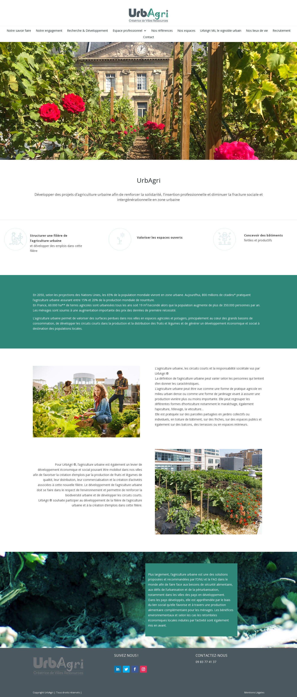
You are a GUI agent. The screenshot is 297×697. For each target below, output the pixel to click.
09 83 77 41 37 (206, 662)
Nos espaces (186, 31)
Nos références (162, 31)
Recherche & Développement (87, 31)
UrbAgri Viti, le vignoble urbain (220, 31)
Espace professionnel (127, 31)
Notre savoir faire (19, 31)
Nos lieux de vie (257, 31)
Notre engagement (49, 31)
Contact (148, 37)
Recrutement (282, 31)
